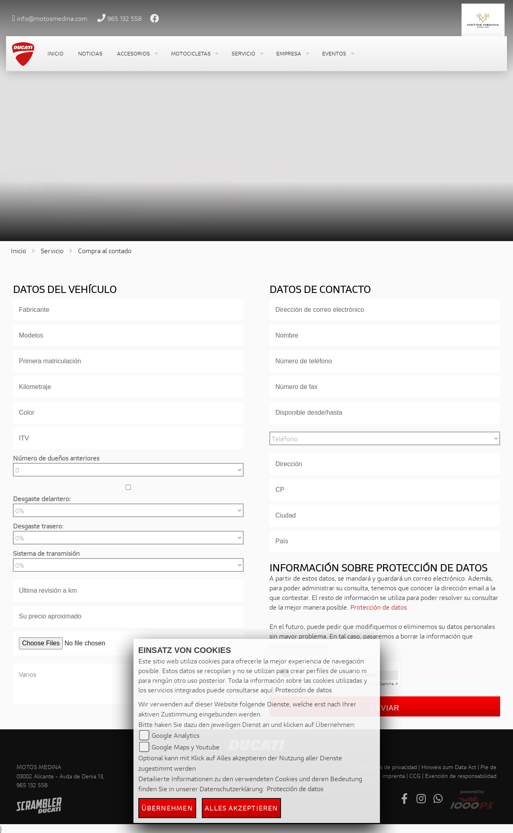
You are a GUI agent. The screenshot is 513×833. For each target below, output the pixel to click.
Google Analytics (175, 735)
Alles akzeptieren (241, 808)
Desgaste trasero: (38, 526)
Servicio (52, 250)
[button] (137, 53)
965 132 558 (124, 18)
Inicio (18, 250)
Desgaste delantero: (42, 498)
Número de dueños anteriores (56, 458)
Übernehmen (167, 808)
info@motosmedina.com (52, 18)
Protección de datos (378, 607)
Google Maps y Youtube (186, 747)
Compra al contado (104, 250)
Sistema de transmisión (46, 553)
